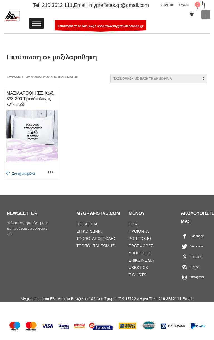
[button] (20, 173)
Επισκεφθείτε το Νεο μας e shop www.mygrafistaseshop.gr (100, 27)
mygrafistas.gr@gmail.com (119, 5)
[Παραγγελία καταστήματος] (158, 78)
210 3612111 (170, 299)
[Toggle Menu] (36, 23)
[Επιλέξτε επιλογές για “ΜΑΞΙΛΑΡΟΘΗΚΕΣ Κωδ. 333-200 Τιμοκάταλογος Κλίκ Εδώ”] (50, 172)
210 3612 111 (57, 5)
